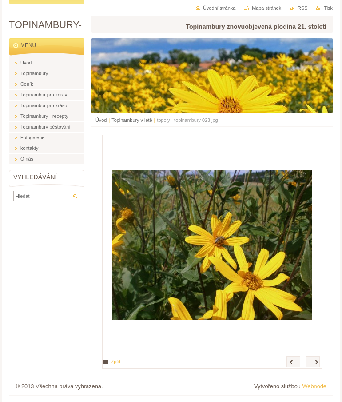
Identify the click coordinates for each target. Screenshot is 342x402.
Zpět (116, 361)
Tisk (328, 8)
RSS (302, 8)
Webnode (314, 386)
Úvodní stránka (219, 8)
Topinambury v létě (131, 120)
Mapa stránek (266, 8)
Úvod (101, 120)
